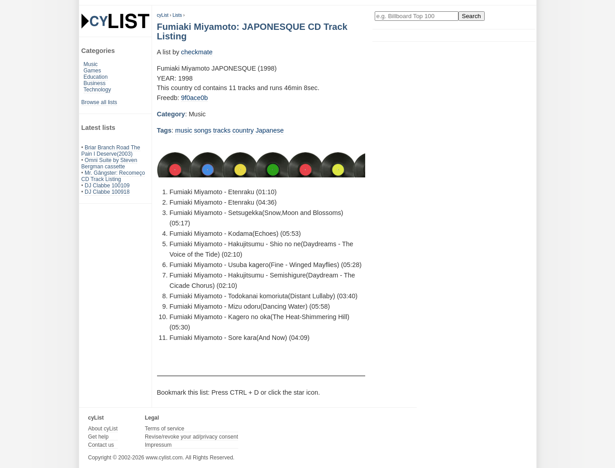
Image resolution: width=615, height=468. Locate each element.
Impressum (158, 445)
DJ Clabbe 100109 (107, 185)
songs (202, 130)
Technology (97, 89)
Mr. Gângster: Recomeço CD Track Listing (113, 176)
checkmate (197, 52)
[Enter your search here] (416, 16)
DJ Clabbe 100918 (107, 192)
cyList (163, 15)
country (242, 130)
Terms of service (164, 428)
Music (91, 64)
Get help (98, 437)
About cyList (103, 428)
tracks (221, 130)
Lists (177, 15)
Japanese (270, 130)
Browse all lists (99, 102)
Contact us (101, 445)
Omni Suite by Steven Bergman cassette (109, 163)
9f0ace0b (194, 97)
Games (92, 70)
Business (95, 83)
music (183, 130)
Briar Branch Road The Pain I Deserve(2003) (110, 150)
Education (96, 77)
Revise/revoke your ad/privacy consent (191, 437)
